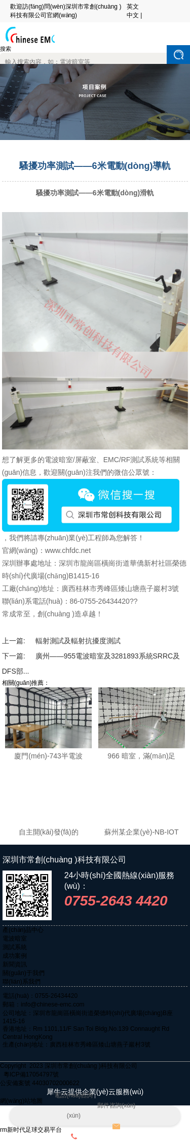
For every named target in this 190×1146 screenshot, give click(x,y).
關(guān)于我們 (24, 973)
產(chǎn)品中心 (23, 929)
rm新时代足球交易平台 (31, 1129)
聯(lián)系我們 (22, 981)
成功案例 (15, 955)
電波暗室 (15, 938)
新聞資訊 (15, 964)
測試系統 (15, 947)
